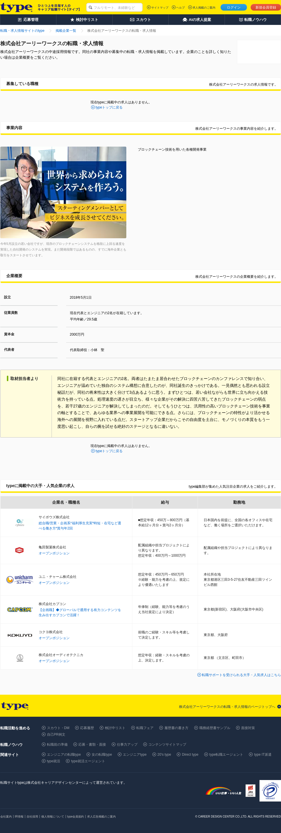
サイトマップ (159, 7)
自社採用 (32, 816)
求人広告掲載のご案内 (101, 816)
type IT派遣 (263, 755)
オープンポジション (54, 553)
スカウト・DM (58, 728)
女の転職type (102, 755)
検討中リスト (115, 728)
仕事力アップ (127, 745)
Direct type (190, 755)
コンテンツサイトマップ (167, 745)
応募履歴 (87, 728)
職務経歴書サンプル (214, 728)
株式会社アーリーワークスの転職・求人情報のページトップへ (227, 707)
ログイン (234, 7)
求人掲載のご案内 (203, 7)
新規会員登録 (266, 7)
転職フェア (145, 728)
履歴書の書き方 (176, 728)
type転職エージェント (226, 755)
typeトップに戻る (109, 107)
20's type (164, 755)
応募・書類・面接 (92, 745)
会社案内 (6, 816)
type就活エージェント (88, 761)
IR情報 (19, 816)
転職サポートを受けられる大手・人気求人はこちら (241, 675)
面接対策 (248, 728)
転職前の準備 (57, 745)
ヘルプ (180, 7)
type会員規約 (75, 816)
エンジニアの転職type (64, 755)
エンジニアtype (135, 755)
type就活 (53, 761)
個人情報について (52, 816)
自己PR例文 (56, 734)
